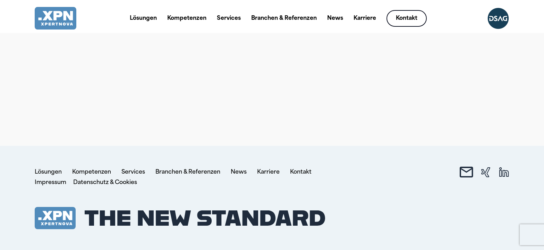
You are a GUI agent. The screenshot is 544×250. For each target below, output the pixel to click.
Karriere (365, 18)
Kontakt (406, 18)
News (335, 18)
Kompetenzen (186, 18)
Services (229, 18)
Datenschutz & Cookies (105, 182)
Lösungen (143, 18)
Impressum (50, 182)
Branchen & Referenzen (284, 18)
